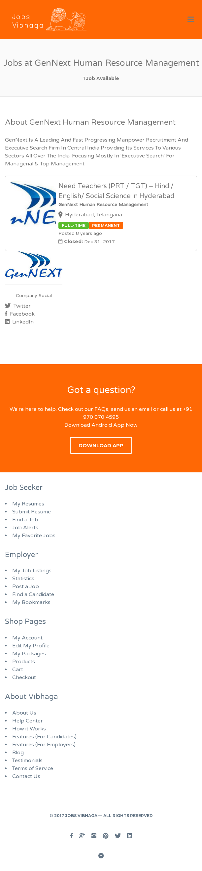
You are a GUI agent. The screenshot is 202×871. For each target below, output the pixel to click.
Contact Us (26, 776)
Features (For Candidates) (44, 736)
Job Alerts (25, 527)
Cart (17, 669)
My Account (27, 637)
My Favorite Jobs (33, 535)
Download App (101, 445)
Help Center (27, 721)
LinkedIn (22, 322)
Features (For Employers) (44, 744)
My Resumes (28, 504)
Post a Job (25, 586)
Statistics (23, 578)
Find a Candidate (33, 594)
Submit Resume (31, 511)
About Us (24, 713)
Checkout (24, 677)
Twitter (21, 306)
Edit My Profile (31, 645)
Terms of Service (32, 768)
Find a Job (25, 519)
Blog (18, 752)
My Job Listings (31, 570)
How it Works (29, 728)
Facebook (22, 314)
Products (23, 661)
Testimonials (27, 760)
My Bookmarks (31, 602)
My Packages (29, 653)
